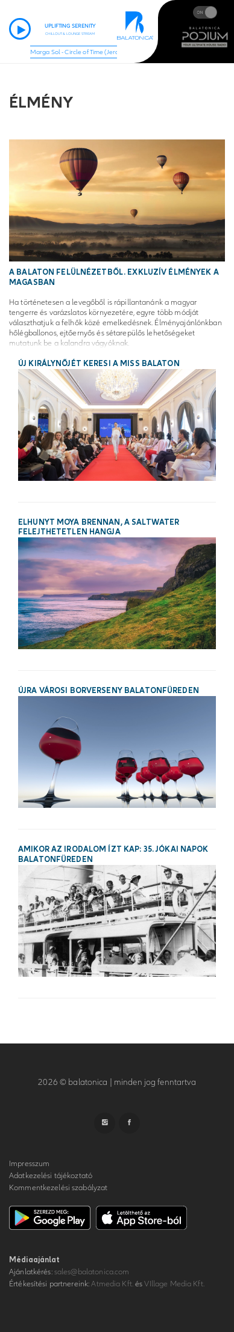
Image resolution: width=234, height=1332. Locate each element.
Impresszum (29, 1164)
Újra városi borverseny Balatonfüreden (108, 690)
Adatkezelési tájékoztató (50, 1176)
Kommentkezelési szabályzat (58, 1188)
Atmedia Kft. (112, 1284)
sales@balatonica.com (92, 1272)
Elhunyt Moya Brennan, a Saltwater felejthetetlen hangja (98, 527)
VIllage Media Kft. (174, 1284)
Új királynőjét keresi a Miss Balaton (99, 363)
